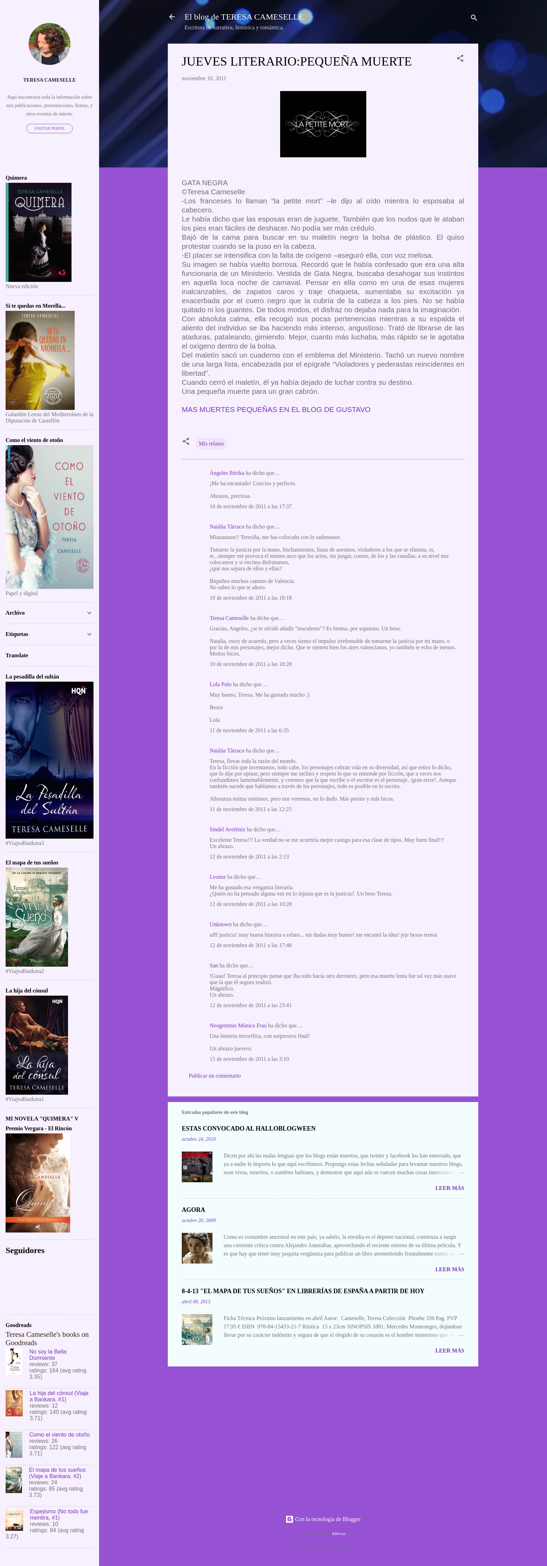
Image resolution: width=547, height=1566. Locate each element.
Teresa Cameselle (229, 618)
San (214, 965)
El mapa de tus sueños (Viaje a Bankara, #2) (57, 1473)
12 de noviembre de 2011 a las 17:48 (251, 945)
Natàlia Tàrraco (227, 527)
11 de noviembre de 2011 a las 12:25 (251, 809)
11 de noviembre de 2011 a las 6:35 (249, 730)
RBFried (339, 1533)
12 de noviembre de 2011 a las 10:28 (251, 904)
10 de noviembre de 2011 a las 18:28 (251, 664)
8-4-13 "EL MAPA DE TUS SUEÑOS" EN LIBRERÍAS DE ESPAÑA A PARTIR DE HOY (303, 1291)
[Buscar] (474, 19)
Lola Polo (221, 684)
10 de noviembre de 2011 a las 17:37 (251, 506)
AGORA (193, 1209)
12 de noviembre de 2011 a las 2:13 (249, 857)
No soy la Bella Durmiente (48, 1355)
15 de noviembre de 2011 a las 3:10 (249, 1059)
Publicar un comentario (215, 1076)
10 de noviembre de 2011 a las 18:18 (251, 598)
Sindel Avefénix (228, 829)
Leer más (449, 1188)
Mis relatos (211, 444)
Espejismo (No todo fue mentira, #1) (59, 1514)
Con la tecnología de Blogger (323, 1519)
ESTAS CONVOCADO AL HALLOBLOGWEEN (249, 1128)
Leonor (218, 877)
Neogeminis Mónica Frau (238, 1025)
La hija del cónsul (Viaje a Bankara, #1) (59, 1396)
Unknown (221, 924)
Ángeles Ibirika (227, 473)
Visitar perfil (49, 128)
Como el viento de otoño (59, 1435)
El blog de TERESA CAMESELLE (244, 16)
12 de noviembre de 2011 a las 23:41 (251, 1005)
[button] (460, 59)
